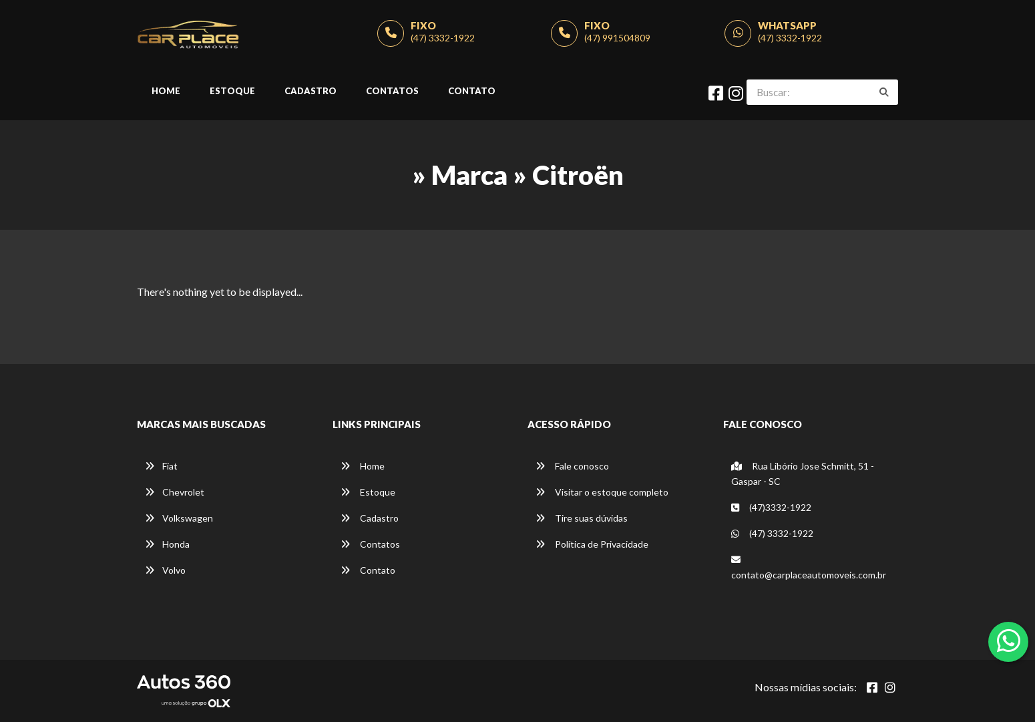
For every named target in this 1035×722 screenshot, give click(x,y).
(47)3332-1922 (771, 507)
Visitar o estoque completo (602, 492)
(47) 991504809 (617, 37)
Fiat (161, 466)
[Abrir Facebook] (872, 687)
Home (166, 90)
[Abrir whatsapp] (1008, 640)
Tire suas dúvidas (582, 518)
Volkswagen (179, 518)
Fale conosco (572, 466)
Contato (471, 90)
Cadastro (310, 90)
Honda (167, 544)
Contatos (392, 90)
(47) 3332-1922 (443, 37)
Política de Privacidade (592, 544)
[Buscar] (884, 92)
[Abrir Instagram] (890, 687)
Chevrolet (174, 492)
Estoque (232, 90)
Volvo (165, 570)
